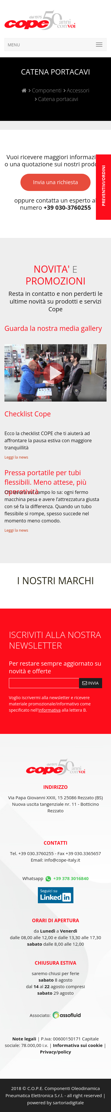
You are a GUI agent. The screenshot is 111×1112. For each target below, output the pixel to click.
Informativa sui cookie (78, 1045)
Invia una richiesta (55, 182)
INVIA (90, 683)
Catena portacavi (57, 98)
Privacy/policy (55, 1052)
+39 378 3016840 (71, 878)
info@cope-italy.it (62, 860)
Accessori (77, 90)
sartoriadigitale (68, 1102)
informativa (49, 710)
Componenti (46, 90)
